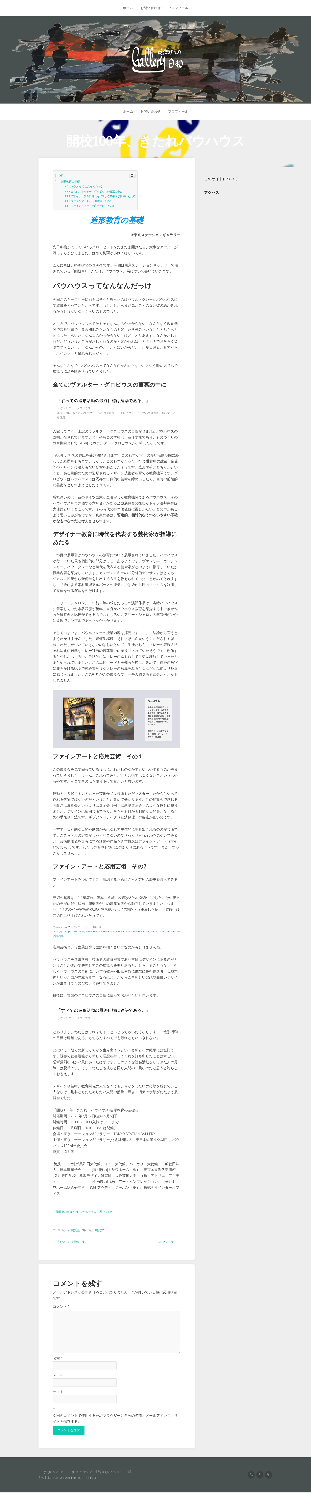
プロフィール (179, 8)
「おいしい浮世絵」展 (72, 1242)
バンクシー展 (165, 1242)
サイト (58, 1392)
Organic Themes (71, 1478)
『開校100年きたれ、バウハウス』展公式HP (88, 1212)
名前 (57, 1358)
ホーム (127, 8)
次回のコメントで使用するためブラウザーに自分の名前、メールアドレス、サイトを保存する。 (115, 1419)
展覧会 (76, 1230)
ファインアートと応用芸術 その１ (96, 201)
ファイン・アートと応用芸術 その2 (97, 205)
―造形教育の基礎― (73, 181)
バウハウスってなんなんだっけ (88, 186)
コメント (61, 1307)
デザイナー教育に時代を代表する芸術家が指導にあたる (109, 196)
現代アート (103, 1230)
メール (59, 1375)
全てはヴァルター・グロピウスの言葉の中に (102, 191)
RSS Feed (92, 1478)
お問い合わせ (152, 8)
